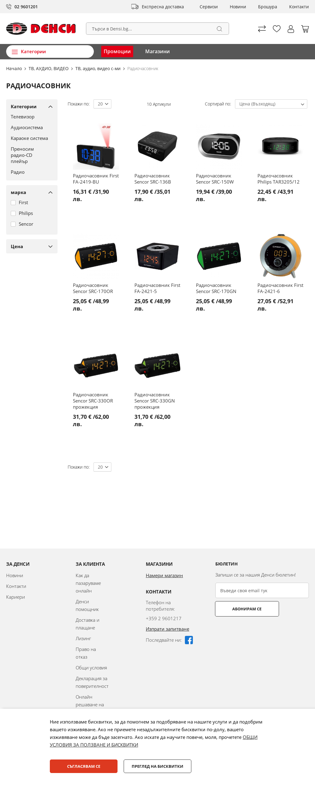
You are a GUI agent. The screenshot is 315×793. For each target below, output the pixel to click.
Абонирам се (239, 609)
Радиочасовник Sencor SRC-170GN (216, 288)
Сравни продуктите (262, 28)
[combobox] (157, 28)
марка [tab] (18, 192)
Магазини (157, 51)
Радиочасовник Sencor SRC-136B (152, 178)
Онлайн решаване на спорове (90, 704)
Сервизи (209, 7)
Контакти (299, 7)
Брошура (267, 7)
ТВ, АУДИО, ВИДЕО (49, 68)
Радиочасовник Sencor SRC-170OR (93, 288)
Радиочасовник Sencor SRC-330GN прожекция (154, 400)
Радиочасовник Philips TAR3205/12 (278, 178)
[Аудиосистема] (29, 127)
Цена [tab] (17, 246)
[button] (291, 29)
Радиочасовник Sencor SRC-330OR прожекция (93, 400)
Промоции (117, 51)
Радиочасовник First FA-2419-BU (96, 178)
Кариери (15, 597)
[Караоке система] (29, 138)
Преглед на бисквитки (157, 766)
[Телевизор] (29, 116)
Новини (238, 7)
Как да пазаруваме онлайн (88, 583)
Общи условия (91, 667)
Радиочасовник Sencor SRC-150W (215, 178)
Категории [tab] (24, 106)
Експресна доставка (163, 7)
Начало (14, 68)
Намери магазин (164, 575)
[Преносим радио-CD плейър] (29, 155)
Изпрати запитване (167, 629)
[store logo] (41, 28)
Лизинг (83, 638)
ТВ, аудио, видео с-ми (98, 68)
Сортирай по (217, 104)
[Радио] (29, 172)
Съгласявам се (83, 766)
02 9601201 (26, 7)
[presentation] (262, 632)
